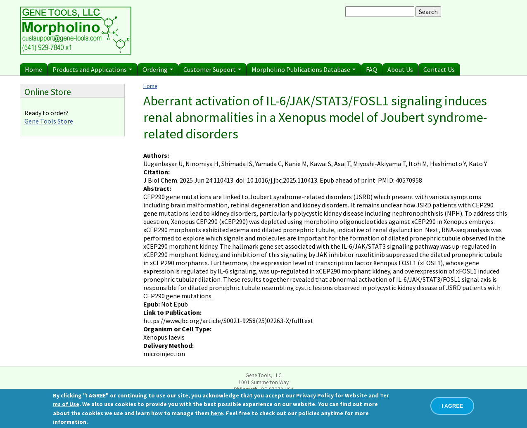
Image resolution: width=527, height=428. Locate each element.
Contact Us (439, 69)
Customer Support (212, 69)
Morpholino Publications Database (304, 69)
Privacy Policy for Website (331, 395)
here (217, 413)
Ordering (157, 69)
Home (33, 69)
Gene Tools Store (48, 121)
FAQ (371, 69)
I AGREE (452, 406)
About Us (400, 69)
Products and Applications (92, 69)
